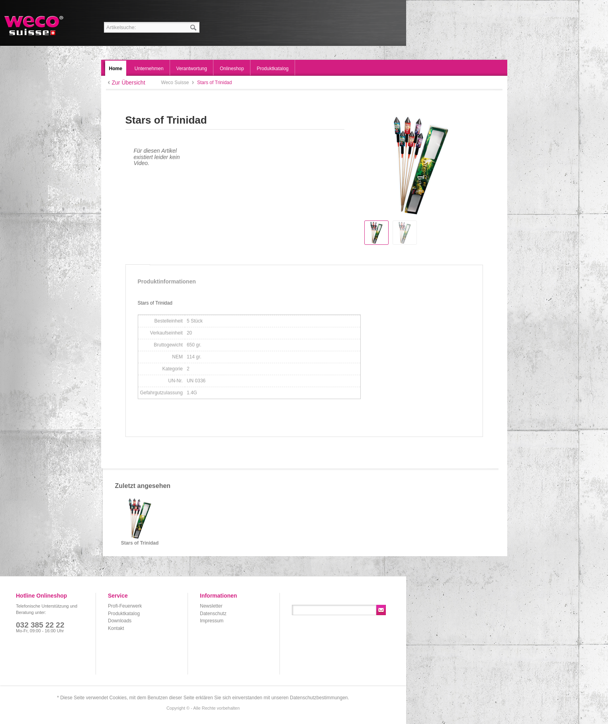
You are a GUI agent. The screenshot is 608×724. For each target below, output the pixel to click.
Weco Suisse (34, 25)
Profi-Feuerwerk (125, 606)
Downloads (119, 621)
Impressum (211, 621)
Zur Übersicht (128, 82)
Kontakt (116, 628)
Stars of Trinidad (140, 543)
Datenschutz (213, 613)
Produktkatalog (124, 613)
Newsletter (211, 606)
